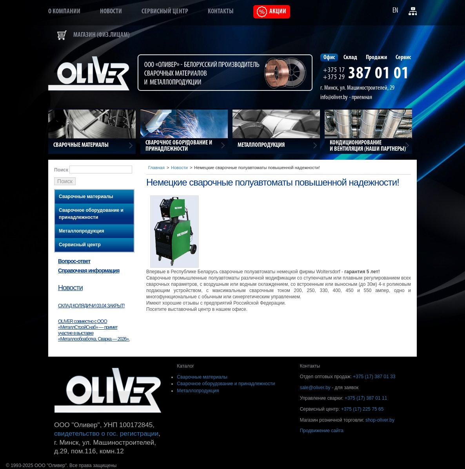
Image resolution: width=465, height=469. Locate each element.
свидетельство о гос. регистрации (106, 433)
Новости (111, 11)
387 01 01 (378, 74)
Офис (329, 57)
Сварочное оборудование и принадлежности (91, 213)
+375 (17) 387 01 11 (366, 398)
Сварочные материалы (86, 196)
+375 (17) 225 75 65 (362, 409)
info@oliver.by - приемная (346, 97)
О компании (64, 11)
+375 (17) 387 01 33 (374, 376)
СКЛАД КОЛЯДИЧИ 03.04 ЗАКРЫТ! (91, 305)
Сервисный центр (165, 11)
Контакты (221, 11)
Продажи (376, 57)
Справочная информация (88, 270)
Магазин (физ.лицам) (101, 35)
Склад (350, 57)
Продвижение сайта (321, 430)
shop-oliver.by (379, 420)
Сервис (403, 57)
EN (395, 10)
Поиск (61, 170)
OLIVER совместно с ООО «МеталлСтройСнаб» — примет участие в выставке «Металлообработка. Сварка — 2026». (93, 330)
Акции (277, 11)
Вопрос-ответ (74, 261)
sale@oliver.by (315, 387)
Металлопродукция (81, 231)
